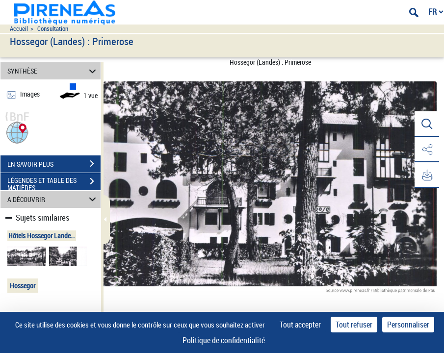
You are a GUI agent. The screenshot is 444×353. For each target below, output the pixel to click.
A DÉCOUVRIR (53, 199)
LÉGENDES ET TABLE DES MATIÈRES (54, 182)
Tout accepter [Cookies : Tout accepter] (300, 324)
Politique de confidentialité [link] (224, 340)
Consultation (52, 29)
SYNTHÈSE (53, 70)
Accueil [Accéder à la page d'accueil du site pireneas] (19, 29)
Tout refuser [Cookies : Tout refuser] (354, 324)
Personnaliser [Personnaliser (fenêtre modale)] (408, 324)
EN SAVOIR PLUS (54, 164)
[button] (17, 131)
